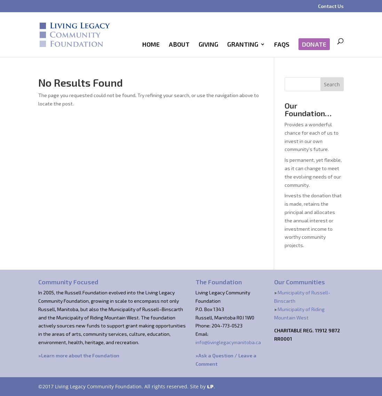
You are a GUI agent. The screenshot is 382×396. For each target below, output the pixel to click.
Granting (242, 45)
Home (151, 45)
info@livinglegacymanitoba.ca (228, 342)
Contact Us (331, 6)
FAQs (281, 45)
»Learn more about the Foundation (78, 355)
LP (210, 386)
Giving (208, 45)
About (179, 45)
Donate (314, 44)
